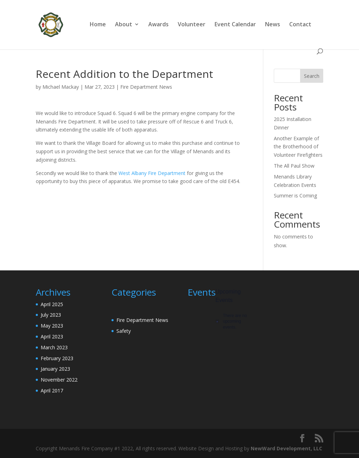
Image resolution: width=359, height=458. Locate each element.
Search (311, 76)
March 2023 (54, 347)
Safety (123, 331)
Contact (300, 25)
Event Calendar (235, 25)
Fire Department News (146, 86)
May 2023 (52, 325)
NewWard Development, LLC (286, 448)
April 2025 (52, 304)
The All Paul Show (294, 165)
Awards (158, 25)
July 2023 (51, 314)
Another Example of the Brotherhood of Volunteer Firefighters (298, 147)
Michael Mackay (60, 86)
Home (98, 25)
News (272, 25)
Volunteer (191, 25)
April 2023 (52, 336)
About (123, 25)
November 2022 (59, 379)
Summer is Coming (295, 195)
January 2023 (55, 368)
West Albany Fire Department (151, 173)
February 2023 (57, 358)
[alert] (232, 321)
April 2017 (52, 390)
